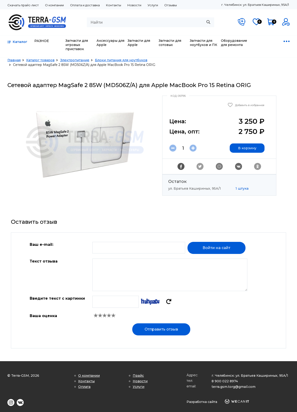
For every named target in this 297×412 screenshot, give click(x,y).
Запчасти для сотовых (170, 43)
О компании (54, 5)
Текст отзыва (44, 261)
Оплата (84, 387)
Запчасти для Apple (139, 43)
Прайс (138, 375)
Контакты (113, 5)
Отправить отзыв (161, 329)
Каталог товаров (40, 60)
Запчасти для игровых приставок (76, 45)
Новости (134, 5)
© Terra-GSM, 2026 (23, 375)
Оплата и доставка (85, 5)
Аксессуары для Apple (110, 43)
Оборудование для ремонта (234, 43)
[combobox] (150, 22)
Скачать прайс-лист (23, 5)
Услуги (153, 5)
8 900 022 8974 (225, 381)
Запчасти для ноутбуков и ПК (203, 43)
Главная (14, 60)
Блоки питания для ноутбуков (121, 60)
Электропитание (74, 60)
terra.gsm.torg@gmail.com (233, 387)
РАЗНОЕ (41, 41)
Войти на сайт (216, 248)
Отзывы (170, 5)
